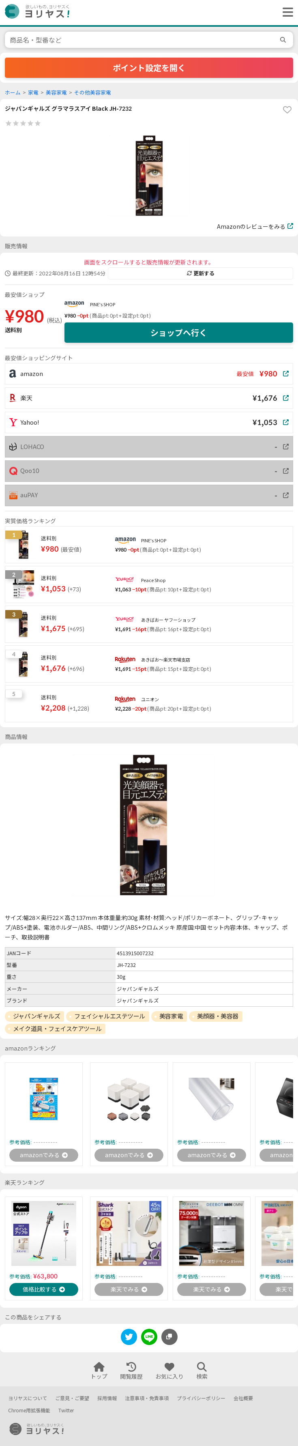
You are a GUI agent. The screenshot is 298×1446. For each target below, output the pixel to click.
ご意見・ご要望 (72, 1398)
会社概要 (243, 1398)
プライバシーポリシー (201, 1398)
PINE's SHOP (102, 304)
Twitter (66, 1410)
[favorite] (287, 110)
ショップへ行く (178, 332)
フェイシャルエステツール (109, 1016)
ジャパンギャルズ (36, 1016)
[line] (149, 1338)
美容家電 (56, 93)
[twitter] (129, 1338)
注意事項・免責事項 (147, 1398)
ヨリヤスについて (27, 1398)
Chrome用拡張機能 (29, 1410)
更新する (200, 273)
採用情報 (107, 1398)
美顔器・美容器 (217, 1016)
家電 (33, 93)
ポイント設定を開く (149, 68)
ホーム (13, 93)
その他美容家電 (92, 93)
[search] (284, 40)
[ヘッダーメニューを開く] (286, 12)
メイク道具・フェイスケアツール (57, 1028)
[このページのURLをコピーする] (169, 1337)
